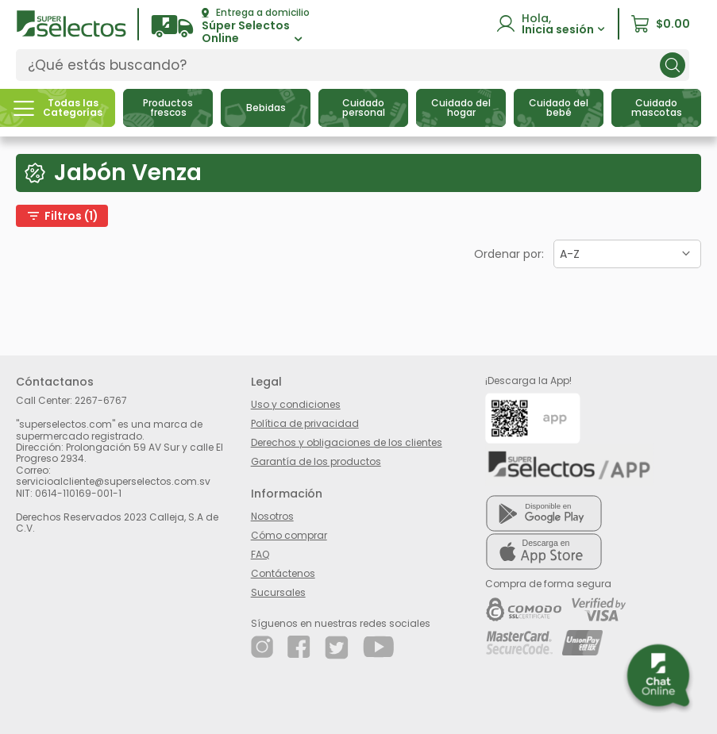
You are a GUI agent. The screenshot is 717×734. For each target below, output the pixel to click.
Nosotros (272, 516)
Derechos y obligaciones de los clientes (346, 442)
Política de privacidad (305, 423)
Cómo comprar (289, 535)
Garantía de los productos (316, 461)
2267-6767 (101, 400)
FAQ (260, 554)
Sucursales (278, 592)
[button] (230, 26)
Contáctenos (283, 573)
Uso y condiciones (296, 404)
